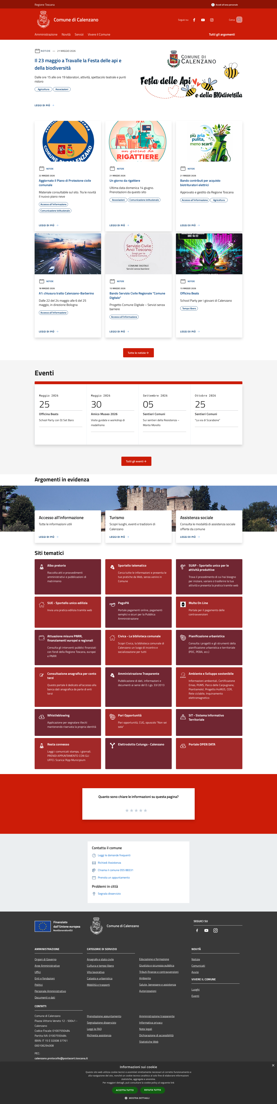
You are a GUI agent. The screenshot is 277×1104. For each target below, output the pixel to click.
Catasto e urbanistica (99, 978)
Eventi (195, 996)
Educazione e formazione (154, 959)
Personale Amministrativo (50, 991)
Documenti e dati (45, 997)
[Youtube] (197, 19)
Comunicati (198, 966)
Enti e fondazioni (45, 978)
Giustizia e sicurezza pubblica (156, 965)
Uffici (38, 972)
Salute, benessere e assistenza (157, 984)
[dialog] (138, 1083)
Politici (39, 985)
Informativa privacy (151, 1022)
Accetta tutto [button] (125, 1090)
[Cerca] (238, 19)
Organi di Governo (45, 959)
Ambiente (145, 978)
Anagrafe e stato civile (100, 959)
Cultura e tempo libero (100, 966)
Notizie (46, 51)
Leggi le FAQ (94, 1029)
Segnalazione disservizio (101, 1022)
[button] (138, 1098)
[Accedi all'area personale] (224, 5)
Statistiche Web (148, 1041)
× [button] (273, 1065)
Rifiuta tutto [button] (152, 1089)
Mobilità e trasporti (98, 985)
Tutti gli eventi (136, 461)
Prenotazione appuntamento (104, 1016)
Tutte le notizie (138, 353)
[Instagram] (206, 19)
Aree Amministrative (47, 966)
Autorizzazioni (147, 991)
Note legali (145, 1029)
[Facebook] (189, 19)
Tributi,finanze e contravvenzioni (159, 972)
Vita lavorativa (95, 972)
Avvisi (195, 972)
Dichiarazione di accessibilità (156, 1035)
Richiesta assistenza (99, 1035)
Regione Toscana (45, 4)
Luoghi (195, 989)
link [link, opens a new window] (172, 1082)
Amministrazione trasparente (157, 1016)
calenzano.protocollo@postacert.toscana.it (61, 1058)
